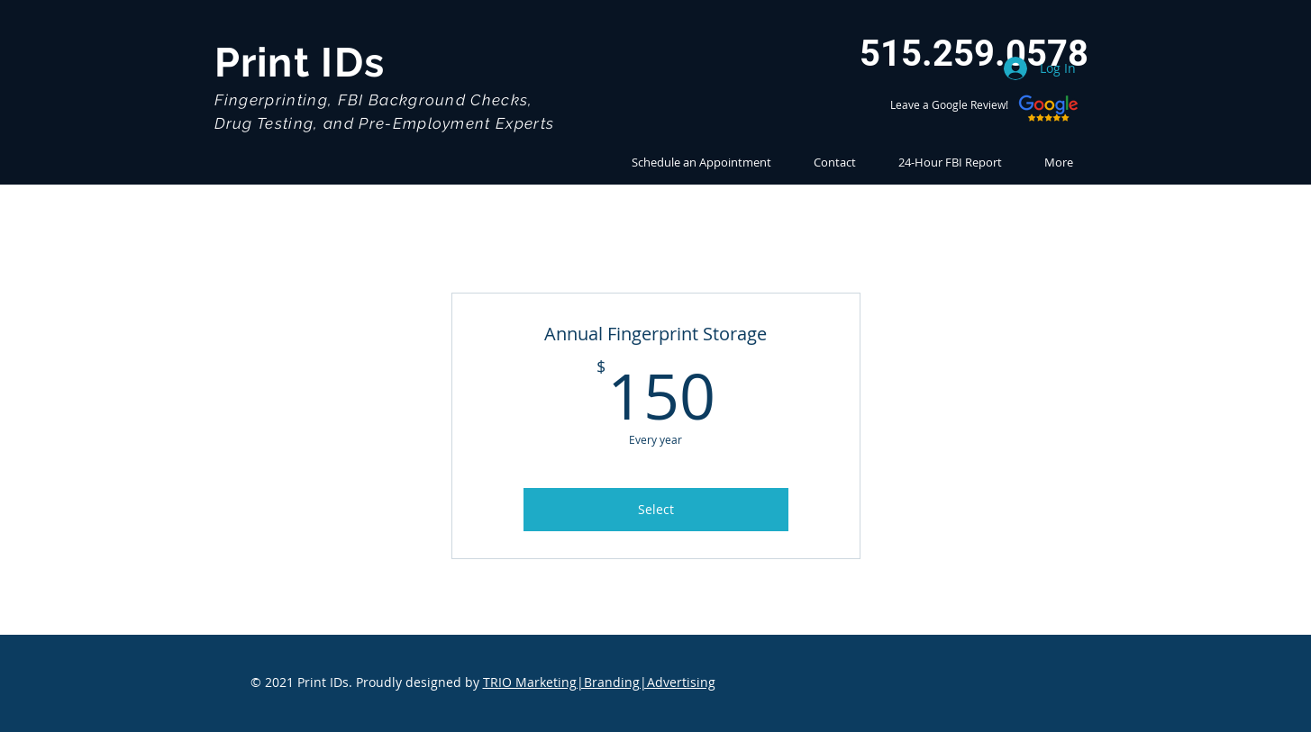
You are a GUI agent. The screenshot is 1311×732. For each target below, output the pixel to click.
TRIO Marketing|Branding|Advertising (599, 682)
